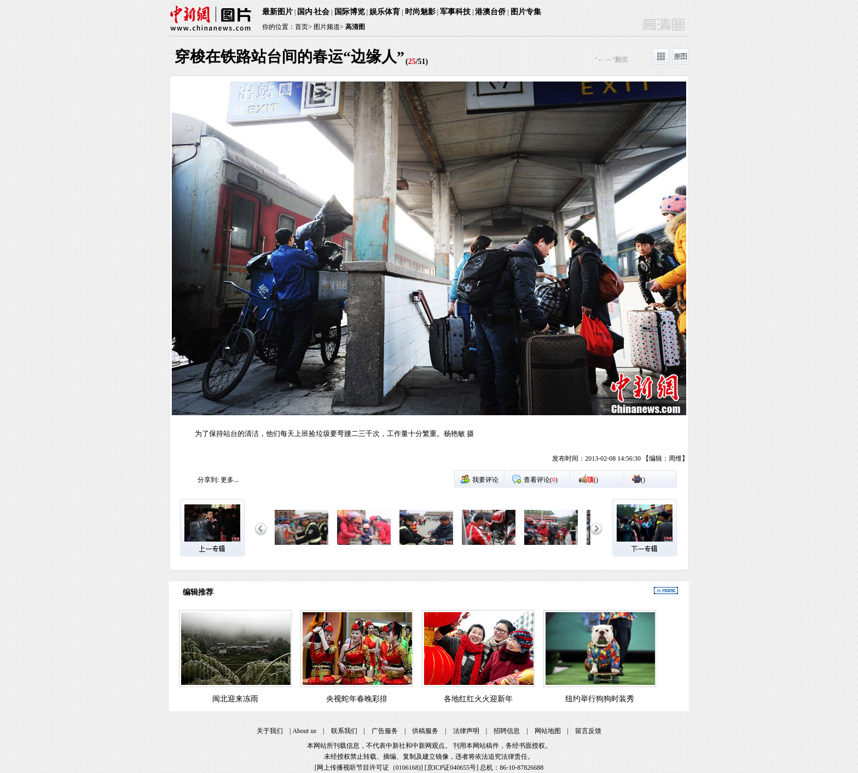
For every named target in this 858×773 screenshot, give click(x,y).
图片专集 (526, 12)
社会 (321, 12)
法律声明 (466, 731)
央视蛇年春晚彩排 (356, 699)
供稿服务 (425, 731)
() (592, 480)
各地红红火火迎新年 (478, 699)
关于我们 (270, 731)
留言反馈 (588, 731)
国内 (304, 12)
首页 (301, 27)
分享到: (208, 480)
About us (304, 731)
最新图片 (277, 12)
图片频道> (329, 27)
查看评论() (541, 480)
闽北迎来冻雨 (235, 699)
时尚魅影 (420, 12)
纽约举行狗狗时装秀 (599, 699)
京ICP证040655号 (452, 767)
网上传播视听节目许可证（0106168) (369, 767)
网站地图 (548, 731)
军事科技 (455, 12)
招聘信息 (507, 731)
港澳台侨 (490, 12)
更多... (230, 480)
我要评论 (485, 480)
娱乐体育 (384, 12)
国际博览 (349, 12)
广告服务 (385, 731)
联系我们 (344, 731)
